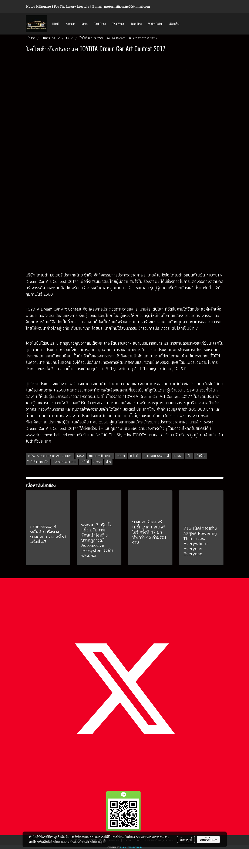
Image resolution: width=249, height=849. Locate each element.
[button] (186, 24)
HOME (55, 24)
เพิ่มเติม (174, 24)
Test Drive (100, 24)
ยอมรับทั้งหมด (208, 839)
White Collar (155, 24)
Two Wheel (118, 24)
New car (70, 24)
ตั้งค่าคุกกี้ (186, 839)
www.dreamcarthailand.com (51, 434)
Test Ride (136, 24)
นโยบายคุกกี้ (97, 841)
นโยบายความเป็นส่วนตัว (68, 841)
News (84, 24)
